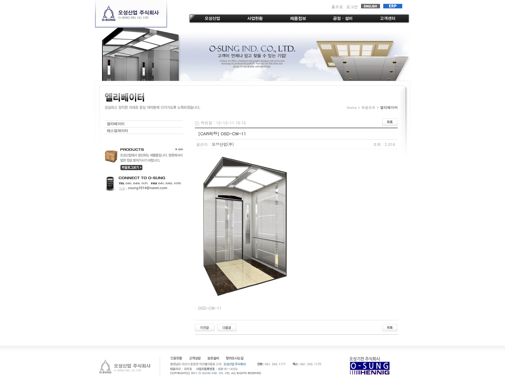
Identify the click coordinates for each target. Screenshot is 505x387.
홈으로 (337, 6)
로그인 (352, 6)
